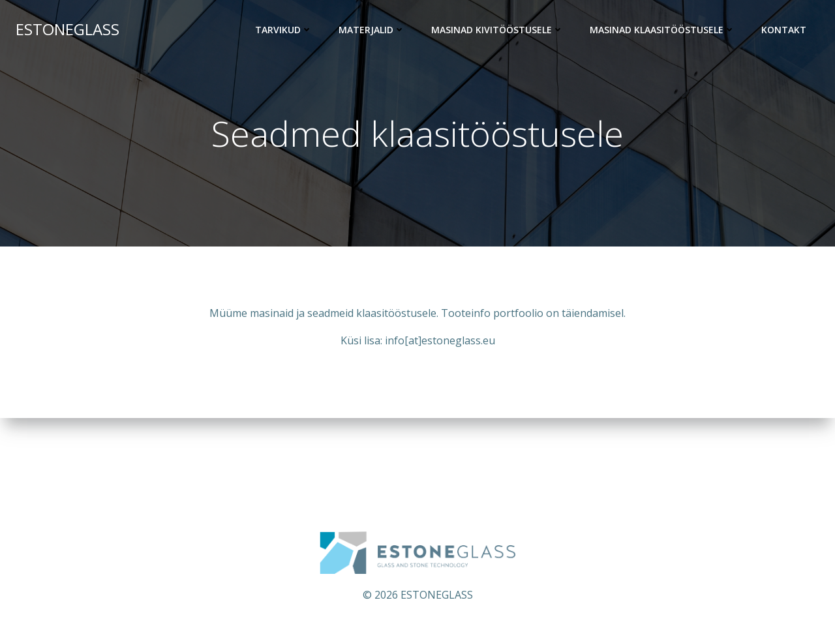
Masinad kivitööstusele (497, 29)
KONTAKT (783, 29)
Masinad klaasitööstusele (662, 29)
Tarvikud (283, 29)
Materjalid (372, 29)
